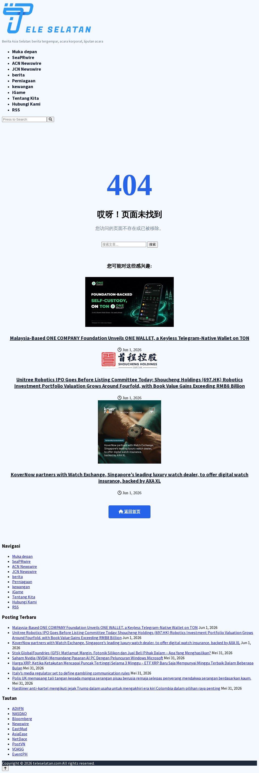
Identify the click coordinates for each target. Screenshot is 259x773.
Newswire (20, 723)
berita (18, 75)
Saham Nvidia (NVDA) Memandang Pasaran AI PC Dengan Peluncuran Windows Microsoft (87, 657)
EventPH (20, 754)
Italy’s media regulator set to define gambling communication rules (71, 673)
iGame (18, 92)
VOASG (18, 748)
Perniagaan (23, 81)
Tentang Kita (25, 98)
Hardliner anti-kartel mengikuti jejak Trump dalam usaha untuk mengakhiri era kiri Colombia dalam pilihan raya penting (116, 688)
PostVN (18, 743)
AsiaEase (19, 733)
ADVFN (18, 708)
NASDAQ (19, 713)
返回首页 (129, 511)
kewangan (22, 86)
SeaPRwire (23, 57)
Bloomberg (22, 718)
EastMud (19, 728)
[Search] (50, 119)
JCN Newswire (26, 69)
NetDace (19, 738)
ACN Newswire (26, 63)
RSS (16, 110)
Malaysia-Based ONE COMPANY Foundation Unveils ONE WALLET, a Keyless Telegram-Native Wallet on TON (129, 338)
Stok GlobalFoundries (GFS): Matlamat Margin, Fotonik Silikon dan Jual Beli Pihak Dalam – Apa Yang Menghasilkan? (111, 652)
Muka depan (24, 51)
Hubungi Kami (26, 104)
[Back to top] (5, 768)
